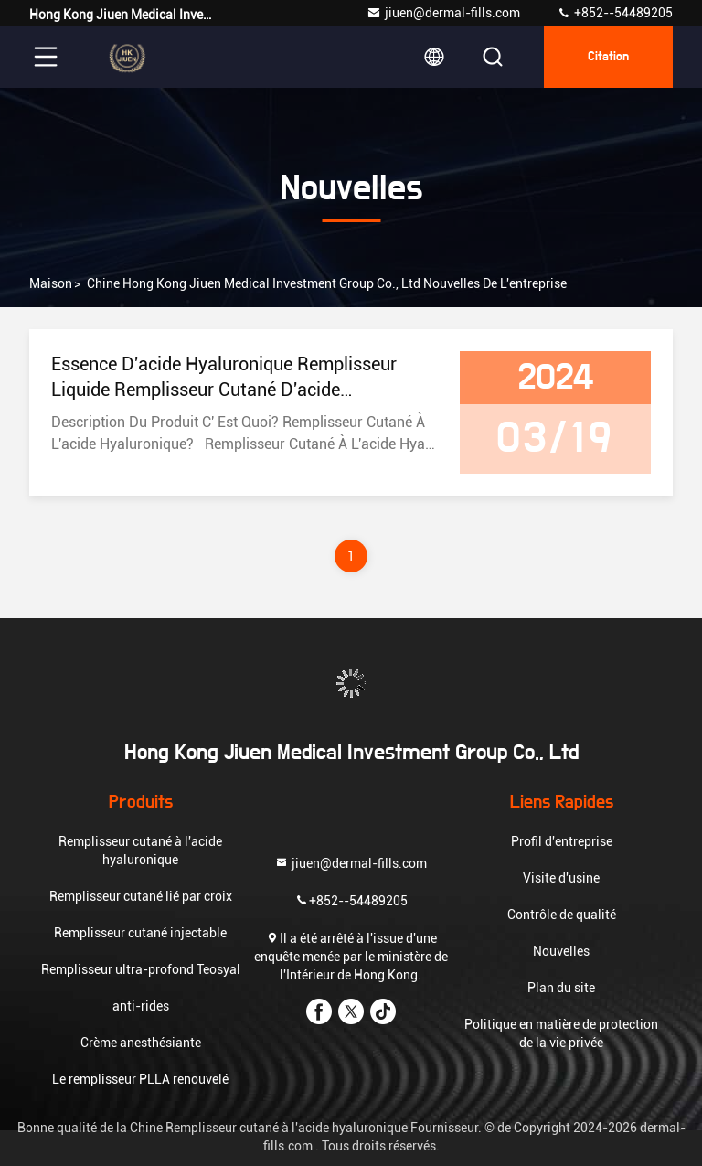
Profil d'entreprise (561, 841)
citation (608, 56)
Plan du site (561, 987)
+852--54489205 (615, 12)
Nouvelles (561, 951)
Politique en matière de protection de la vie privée (561, 1033)
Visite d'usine (561, 878)
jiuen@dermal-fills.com (443, 12)
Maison (50, 283)
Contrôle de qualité (561, 914)
